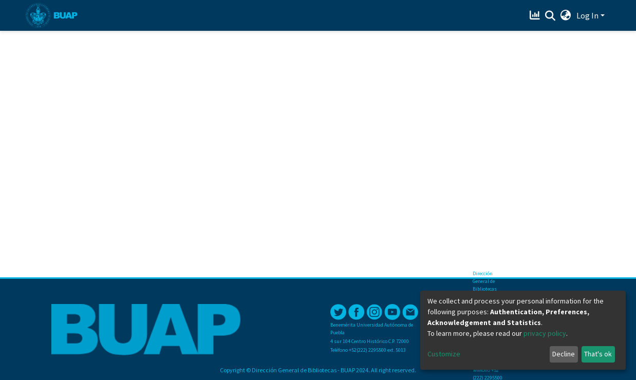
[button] (565, 15)
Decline (563, 353)
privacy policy (544, 333)
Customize (443, 353)
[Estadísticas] (536, 15)
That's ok (598, 353)
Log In (587, 15)
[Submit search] (550, 16)
